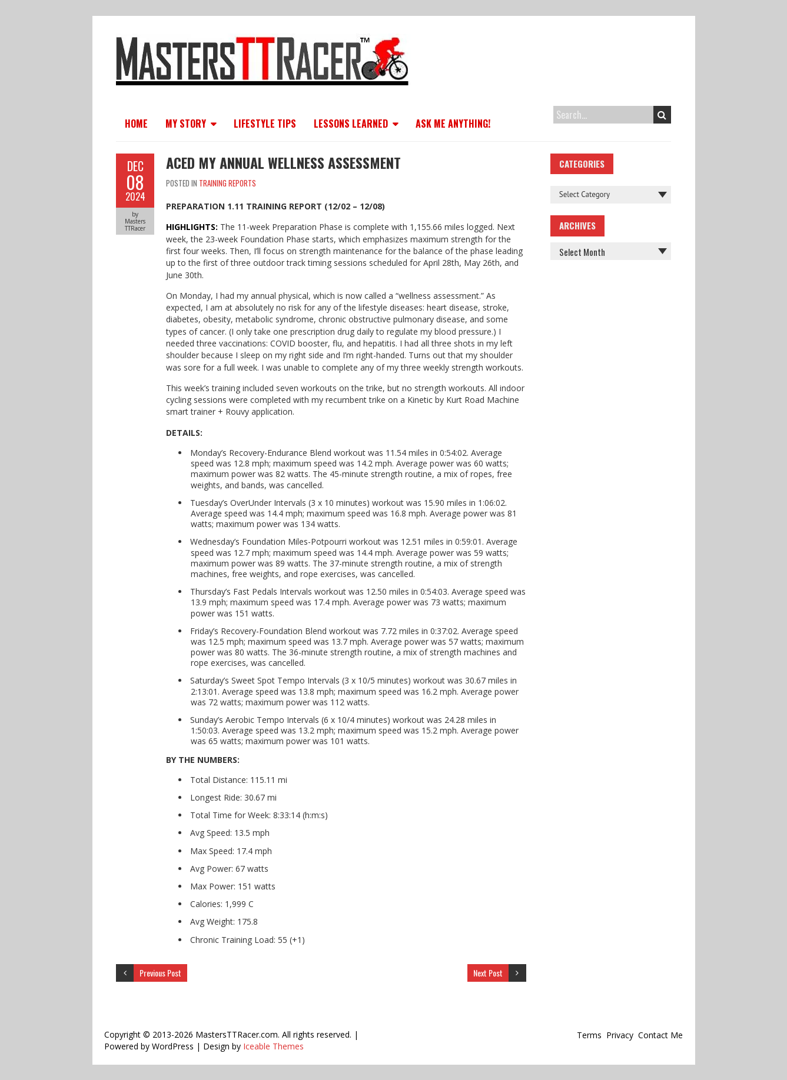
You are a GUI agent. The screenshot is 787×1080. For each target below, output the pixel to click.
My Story (185, 123)
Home (136, 123)
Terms (589, 1035)
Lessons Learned (351, 123)
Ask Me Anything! (453, 123)
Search (662, 114)
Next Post (488, 972)
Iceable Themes (273, 1046)
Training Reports (227, 183)
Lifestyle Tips (265, 123)
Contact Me (660, 1035)
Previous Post (160, 972)
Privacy (619, 1035)
